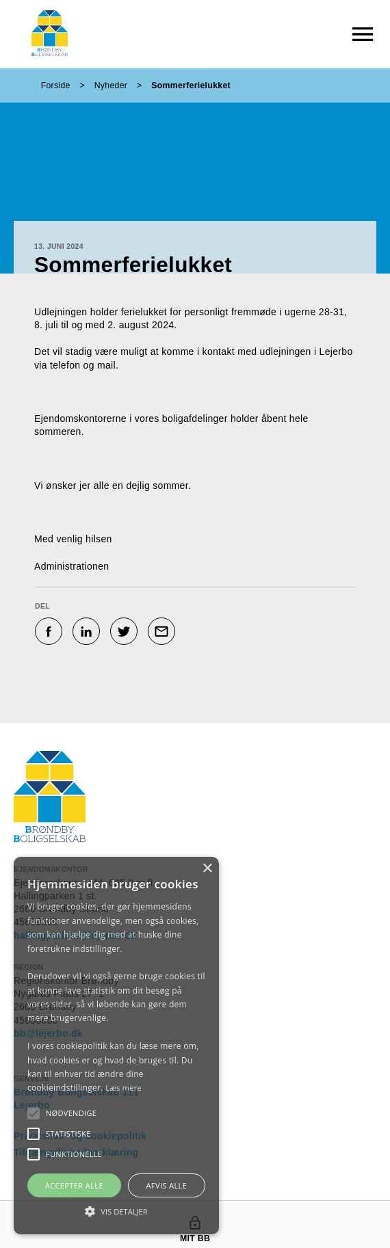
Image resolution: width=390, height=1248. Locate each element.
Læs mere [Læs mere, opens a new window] (123, 1088)
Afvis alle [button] (166, 1185)
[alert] (116, 1045)
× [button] (207, 869)
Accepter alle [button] (74, 1185)
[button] (71, 1113)
